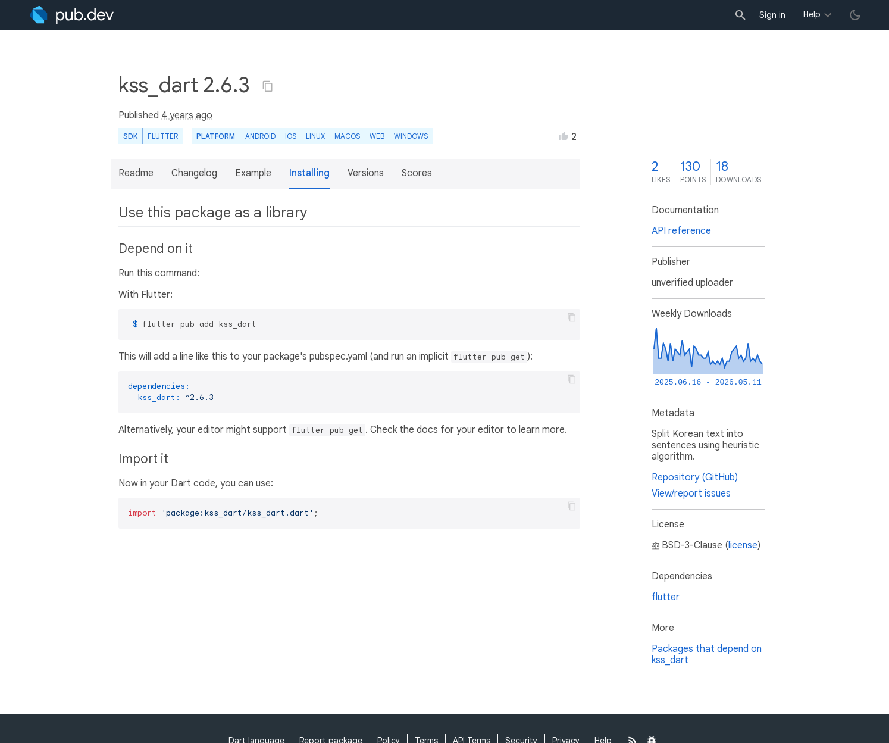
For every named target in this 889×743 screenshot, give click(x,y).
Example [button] (253, 173)
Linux (315, 136)
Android (260, 136)
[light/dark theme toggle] (855, 15)
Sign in (772, 15)
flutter (666, 597)
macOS (347, 136)
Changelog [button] (194, 173)
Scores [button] (417, 173)
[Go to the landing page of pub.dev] (72, 15)
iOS (290, 136)
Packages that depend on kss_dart (707, 654)
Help (812, 14)
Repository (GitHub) (695, 477)
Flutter (163, 136)
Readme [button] (136, 173)
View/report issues (691, 494)
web (377, 136)
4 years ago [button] (186, 115)
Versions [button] (366, 173)
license (742, 545)
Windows (411, 136)
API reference (681, 231)
